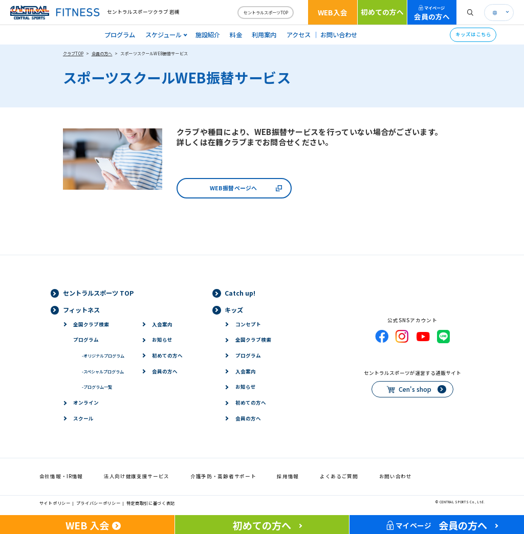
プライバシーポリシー (98, 503)
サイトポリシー (55, 503)
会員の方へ (432, 13)
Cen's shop (415, 389)
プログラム (119, 34)
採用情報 (288, 476)
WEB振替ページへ (233, 188)
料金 (236, 34)
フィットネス (81, 310)
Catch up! (240, 293)
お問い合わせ (338, 34)
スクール (83, 418)
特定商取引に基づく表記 (151, 503)
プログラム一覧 (97, 387)
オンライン (86, 402)
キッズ (234, 310)
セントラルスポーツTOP (266, 12)
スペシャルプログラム (103, 371)
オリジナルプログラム (103, 355)
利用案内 (264, 34)
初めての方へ (382, 12)
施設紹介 (207, 34)
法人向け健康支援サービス (136, 476)
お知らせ (162, 339)
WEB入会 (332, 12)
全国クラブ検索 (91, 324)
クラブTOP (73, 53)
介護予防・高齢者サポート (223, 476)
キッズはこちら (473, 34)
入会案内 (162, 324)
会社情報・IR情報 (61, 476)
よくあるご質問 (339, 476)
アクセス (299, 34)
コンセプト (248, 324)
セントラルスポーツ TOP (98, 293)
